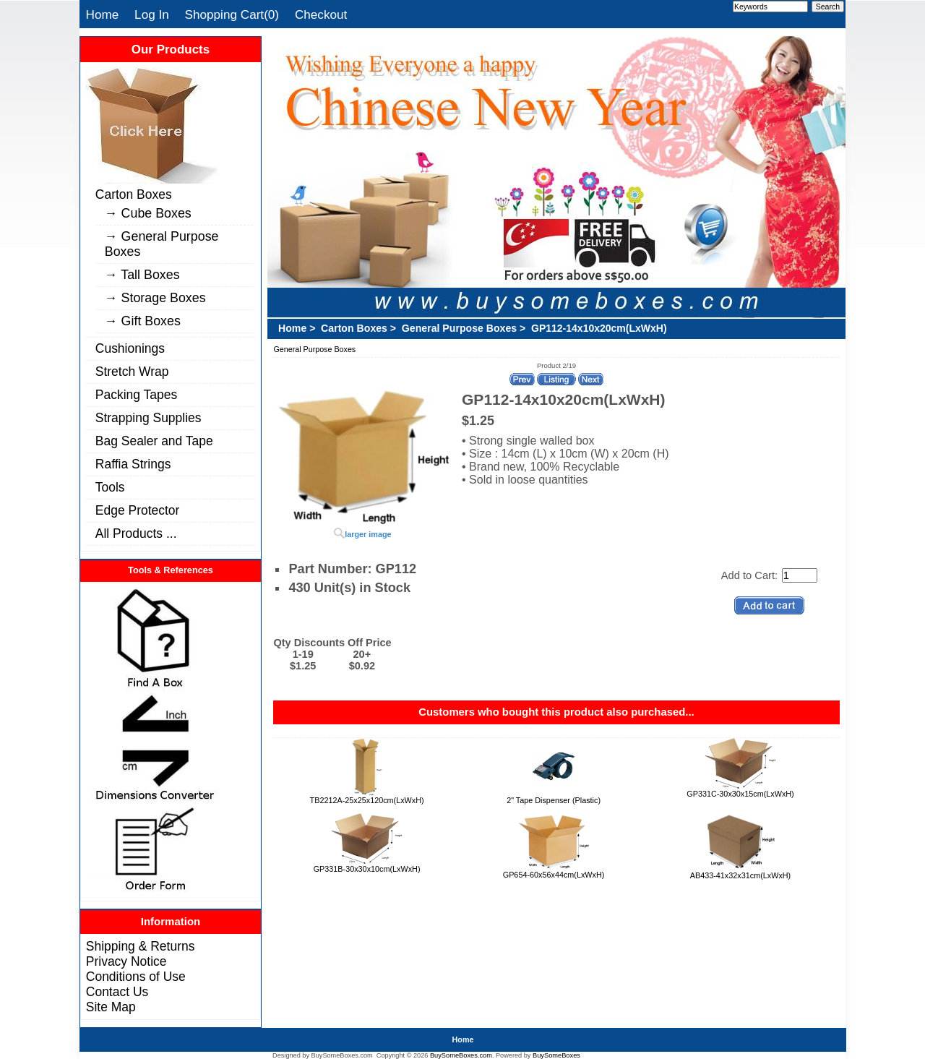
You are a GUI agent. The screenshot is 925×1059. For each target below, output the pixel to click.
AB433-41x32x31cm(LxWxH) (740, 875)
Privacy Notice (126, 961)
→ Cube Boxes (148, 213)
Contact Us (117, 992)
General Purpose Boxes (459, 328)
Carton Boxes (133, 194)
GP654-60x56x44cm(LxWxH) (554, 874)
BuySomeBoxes (556, 1055)
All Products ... (136, 533)
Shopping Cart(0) (232, 14)
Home (102, 14)
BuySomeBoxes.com (461, 1055)
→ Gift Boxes (143, 321)
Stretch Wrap (132, 371)
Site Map (111, 1007)
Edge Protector (137, 510)
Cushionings (130, 348)
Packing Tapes (136, 394)
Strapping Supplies (148, 418)
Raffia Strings (133, 464)
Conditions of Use (136, 976)
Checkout (321, 14)
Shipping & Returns (140, 946)
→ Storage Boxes (155, 298)
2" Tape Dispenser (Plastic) (554, 800)
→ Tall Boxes (142, 274)
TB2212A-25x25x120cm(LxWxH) (367, 800)
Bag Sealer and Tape (154, 441)
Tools (110, 487)
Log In (151, 14)
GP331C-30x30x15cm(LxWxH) (740, 793)
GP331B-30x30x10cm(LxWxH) (367, 869)
